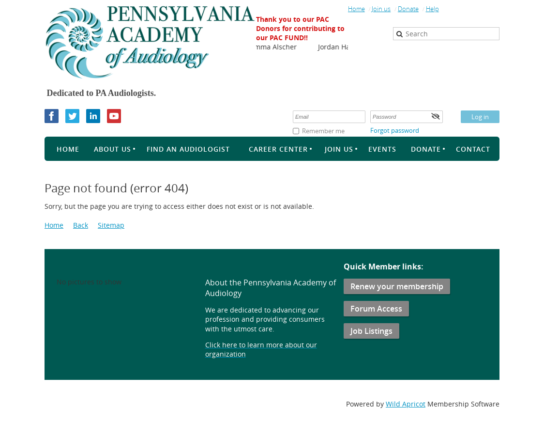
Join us (381, 8)
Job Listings (371, 331)
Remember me (323, 130)
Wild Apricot (405, 403)
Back (80, 225)
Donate (408, 8)
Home (356, 8)
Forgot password (394, 130)
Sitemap (111, 225)
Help (432, 8)
